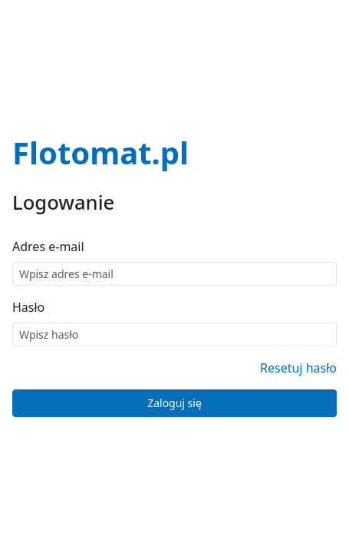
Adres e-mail (48, 246)
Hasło (28, 307)
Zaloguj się (174, 403)
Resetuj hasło (298, 367)
